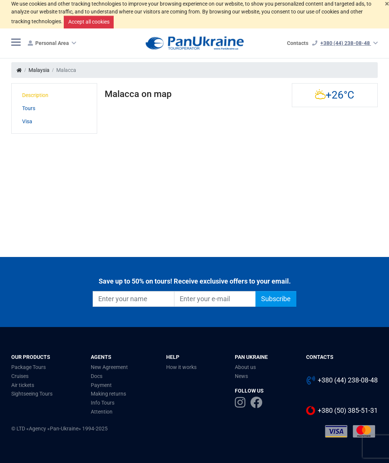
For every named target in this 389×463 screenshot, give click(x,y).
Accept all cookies (89, 22)
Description (35, 95)
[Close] (387, 4)
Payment (101, 385)
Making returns (108, 394)
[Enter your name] (133, 299)
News (241, 376)
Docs (96, 376)
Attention (102, 412)
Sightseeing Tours (32, 394)
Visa (27, 121)
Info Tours (102, 403)
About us (245, 367)
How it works (181, 367)
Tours (28, 108)
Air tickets (22, 385)
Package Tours (28, 367)
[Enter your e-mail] (215, 299)
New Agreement (109, 367)
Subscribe (276, 299)
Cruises (20, 376)
